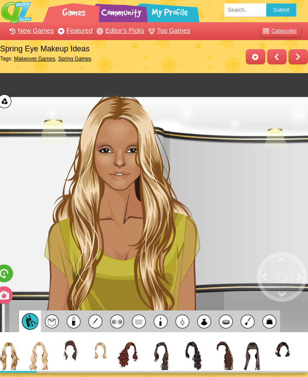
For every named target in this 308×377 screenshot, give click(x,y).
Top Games (168, 30)
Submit (281, 10)
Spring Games (74, 59)
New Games (30, 30)
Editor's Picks (119, 30)
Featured (74, 30)
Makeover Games (34, 59)
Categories (279, 31)
